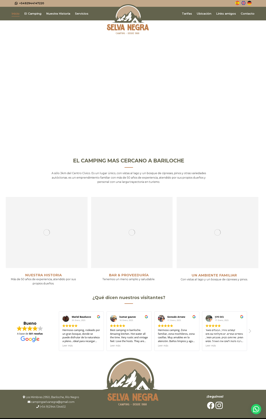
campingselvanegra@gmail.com (52, 402)
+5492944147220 (29, 3)
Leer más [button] (67, 345)
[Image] (47, 232)
